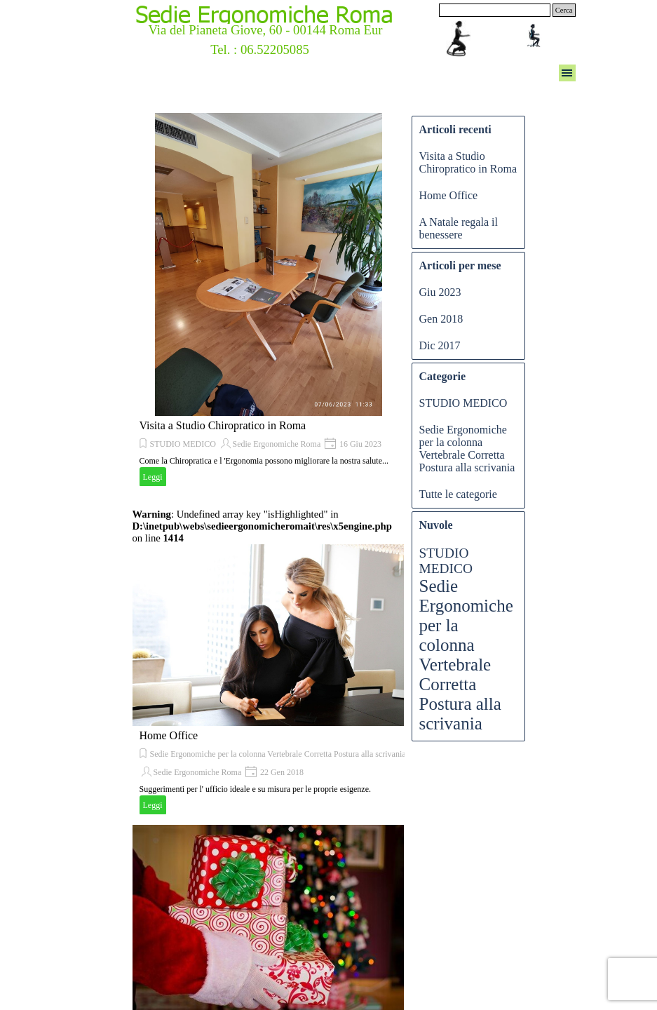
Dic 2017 (440, 345)
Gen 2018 (441, 319)
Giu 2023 (440, 292)
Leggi (153, 477)
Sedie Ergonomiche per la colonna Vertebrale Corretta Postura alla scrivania (278, 754)
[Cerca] (494, 10)
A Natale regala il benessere (458, 228)
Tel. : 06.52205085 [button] (259, 49)
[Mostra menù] (567, 73)
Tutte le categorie (458, 494)
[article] (269, 301)
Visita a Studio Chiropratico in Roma (223, 425)
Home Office (169, 735)
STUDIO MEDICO (183, 444)
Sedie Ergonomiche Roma (277, 444)
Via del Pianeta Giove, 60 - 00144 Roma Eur (265, 29)
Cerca (564, 10)
